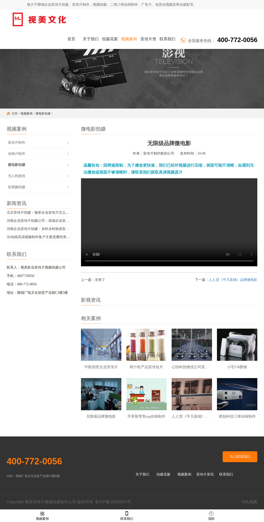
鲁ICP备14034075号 (113, 502)
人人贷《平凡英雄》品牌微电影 (233, 280)
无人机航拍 (16, 176)
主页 (15, 113)
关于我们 (91, 39)
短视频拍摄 (16, 187)
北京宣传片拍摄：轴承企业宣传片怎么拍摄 (39, 212)
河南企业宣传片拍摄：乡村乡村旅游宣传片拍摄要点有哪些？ (39, 229)
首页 (71, 39)
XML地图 (249, 502)
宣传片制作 (16, 142)
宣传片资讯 (148, 43)
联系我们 (167, 39)
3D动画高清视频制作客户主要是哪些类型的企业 (39, 237)
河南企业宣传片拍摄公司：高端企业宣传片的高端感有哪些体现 (39, 221)
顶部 (211, 515)
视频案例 (129, 39)
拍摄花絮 (110, 39)
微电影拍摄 (43, 113)
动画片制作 (16, 154)
